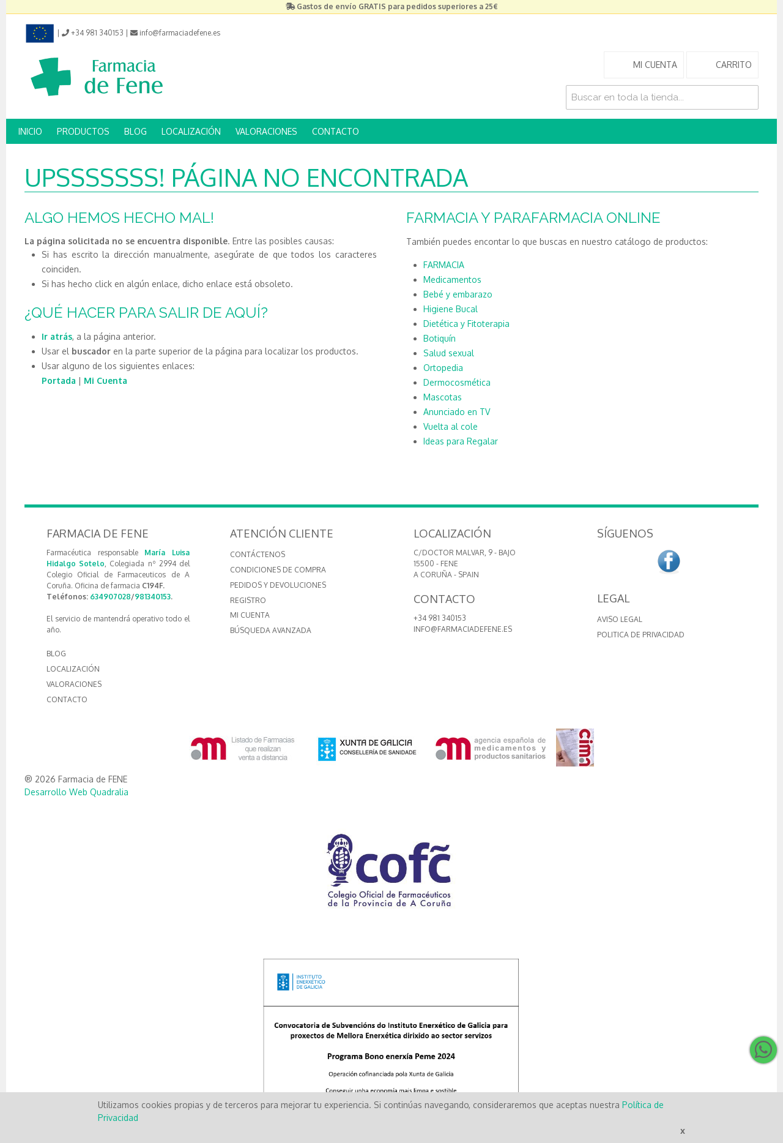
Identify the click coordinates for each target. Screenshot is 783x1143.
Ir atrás (57, 336)
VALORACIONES (266, 131)
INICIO (30, 131)
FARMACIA (443, 265)
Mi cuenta (250, 615)
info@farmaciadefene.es (463, 629)
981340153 (153, 596)
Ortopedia (443, 367)
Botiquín (439, 338)
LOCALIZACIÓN (191, 131)
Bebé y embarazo (457, 294)
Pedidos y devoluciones (278, 585)
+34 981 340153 (440, 618)
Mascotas (442, 397)
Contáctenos (257, 554)
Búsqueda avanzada (270, 630)
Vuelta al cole (450, 426)
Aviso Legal (619, 619)
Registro (248, 600)
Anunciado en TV (456, 412)
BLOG (135, 131)
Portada (59, 380)
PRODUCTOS (83, 131)
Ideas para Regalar (460, 441)
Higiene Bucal (450, 309)
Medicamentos (452, 279)
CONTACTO (335, 131)
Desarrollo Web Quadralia (76, 792)
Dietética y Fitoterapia (466, 323)
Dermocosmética (457, 382)
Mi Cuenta (105, 380)
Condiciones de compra (278, 569)
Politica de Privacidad (641, 634)
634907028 (110, 596)
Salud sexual (448, 353)
